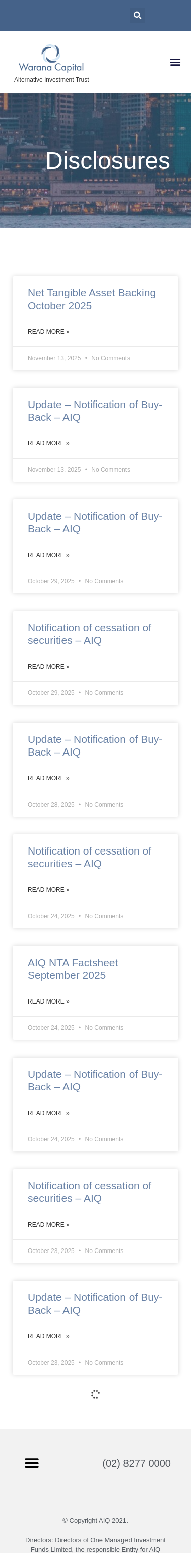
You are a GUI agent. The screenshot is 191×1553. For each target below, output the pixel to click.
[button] (175, 62)
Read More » (49, 331)
